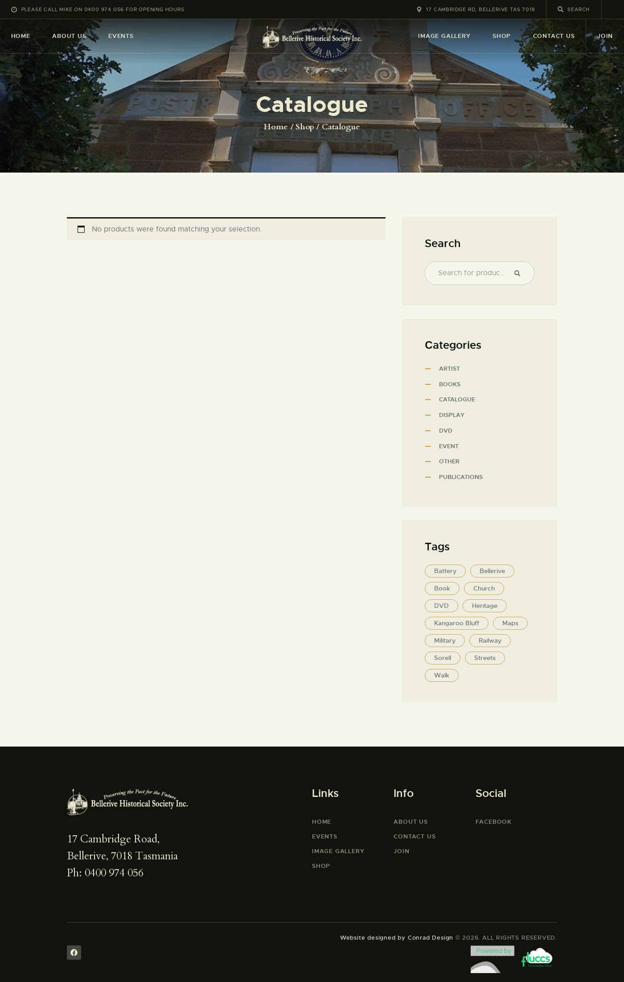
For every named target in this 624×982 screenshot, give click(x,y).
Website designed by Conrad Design (396, 937)
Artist (449, 368)
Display (451, 415)
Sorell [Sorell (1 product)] (442, 658)
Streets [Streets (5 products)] (485, 658)
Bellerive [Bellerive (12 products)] (492, 571)
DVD (445, 430)
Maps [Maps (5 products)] (510, 623)
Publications (461, 477)
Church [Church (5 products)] (484, 588)
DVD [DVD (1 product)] (441, 606)
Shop (305, 126)
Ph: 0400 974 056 (105, 873)
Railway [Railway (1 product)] (490, 640)
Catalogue (457, 399)
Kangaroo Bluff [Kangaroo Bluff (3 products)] (456, 623)
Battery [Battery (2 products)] (445, 571)
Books (449, 384)
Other (449, 461)
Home (276, 127)
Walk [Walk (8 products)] (441, 675)
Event (449, 446)
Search (519, 273)
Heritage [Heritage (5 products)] (484, 606)
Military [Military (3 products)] (445, 640)
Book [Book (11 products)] (442, 588)
